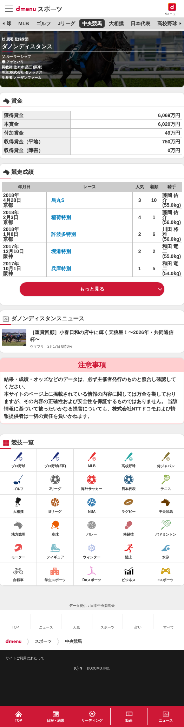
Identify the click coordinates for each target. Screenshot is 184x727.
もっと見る (92, 289)
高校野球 (167, 23)
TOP (18, 720)
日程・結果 (55, 720)
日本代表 (140, 23)
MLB (23, 23)
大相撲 (116, 23)
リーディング (92, 720)
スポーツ (43, 641)
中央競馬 (92, 23)
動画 (128, 720)
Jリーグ (66, 23)
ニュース (166, 720)
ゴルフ (43, 23)
